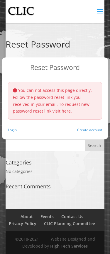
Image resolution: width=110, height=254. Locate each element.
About (27, 216)
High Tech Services (69, 246)
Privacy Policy (22, 223)
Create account (89, 129)
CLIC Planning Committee (69, 223)
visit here (62, 111)
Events (47, 216)
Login (12, 129)
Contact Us (72, 216)
